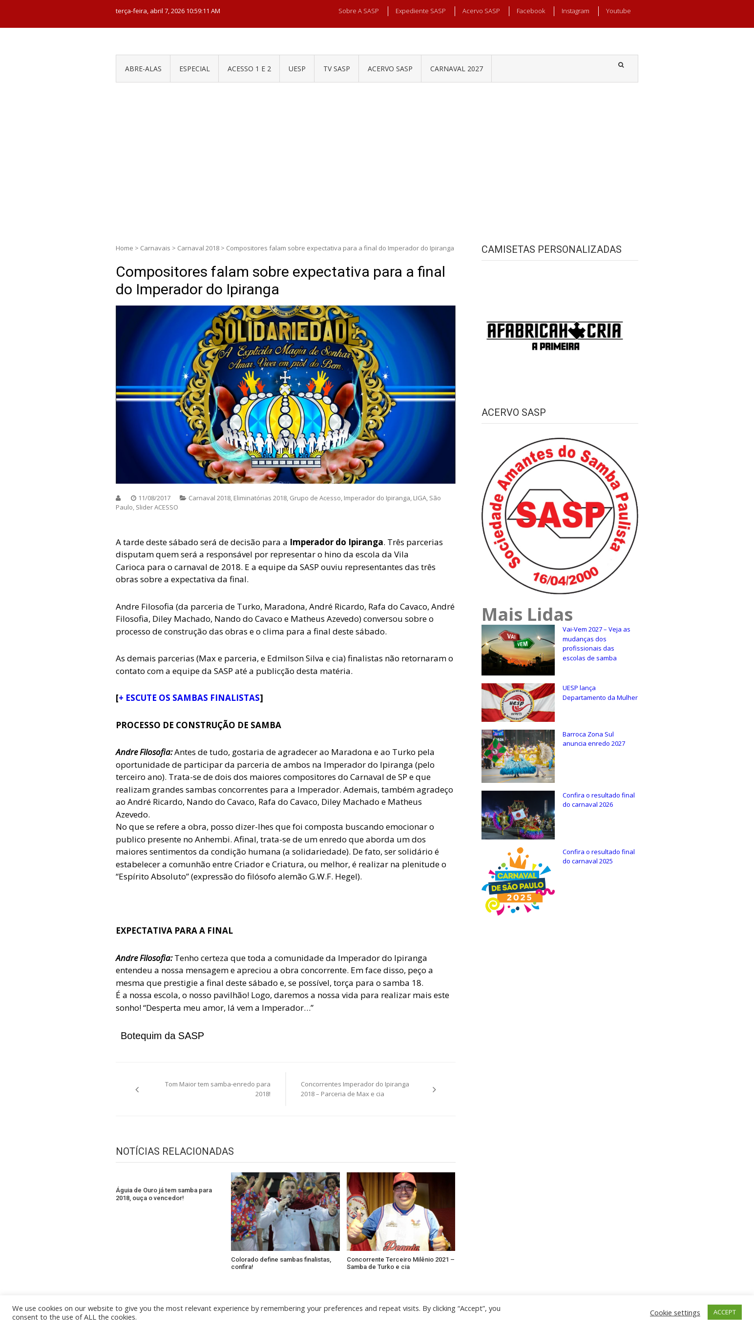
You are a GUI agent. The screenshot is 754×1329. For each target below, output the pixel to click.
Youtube (618, 10)
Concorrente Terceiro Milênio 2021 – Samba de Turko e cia (401, 1263)
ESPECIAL (194, 68)
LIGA (419, 497)
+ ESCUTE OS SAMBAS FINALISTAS (189, 697)
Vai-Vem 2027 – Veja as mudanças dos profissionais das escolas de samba (596, 643)
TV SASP (336, 68)
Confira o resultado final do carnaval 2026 (599, 800)
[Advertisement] (377, 155)
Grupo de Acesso (315, 497)
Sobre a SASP (358, 10)
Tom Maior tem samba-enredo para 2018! (218, 1089)
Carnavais (155, 248)
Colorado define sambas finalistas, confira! (281, 1263)
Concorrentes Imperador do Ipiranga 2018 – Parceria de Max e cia (355, 1089)
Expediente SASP (421, 10)
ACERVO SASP (390, 68)
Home (124, 248)
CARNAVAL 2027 (456, 68)
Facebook (531, 10)
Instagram (575, 10)
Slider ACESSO (157, 507)
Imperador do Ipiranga (377, 497)
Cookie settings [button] (675, 1312)
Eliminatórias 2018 (260, 497)
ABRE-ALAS (143, 68)
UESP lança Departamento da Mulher (600, 692)
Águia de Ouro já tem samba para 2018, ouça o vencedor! (164, 1194)
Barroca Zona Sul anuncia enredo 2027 (594, 739)
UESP (297, 68)
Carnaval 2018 (198, 248)
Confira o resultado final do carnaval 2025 (599, 856)
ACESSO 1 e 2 (249, 68)
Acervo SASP (481, 10)
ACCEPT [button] (724, 1312)
